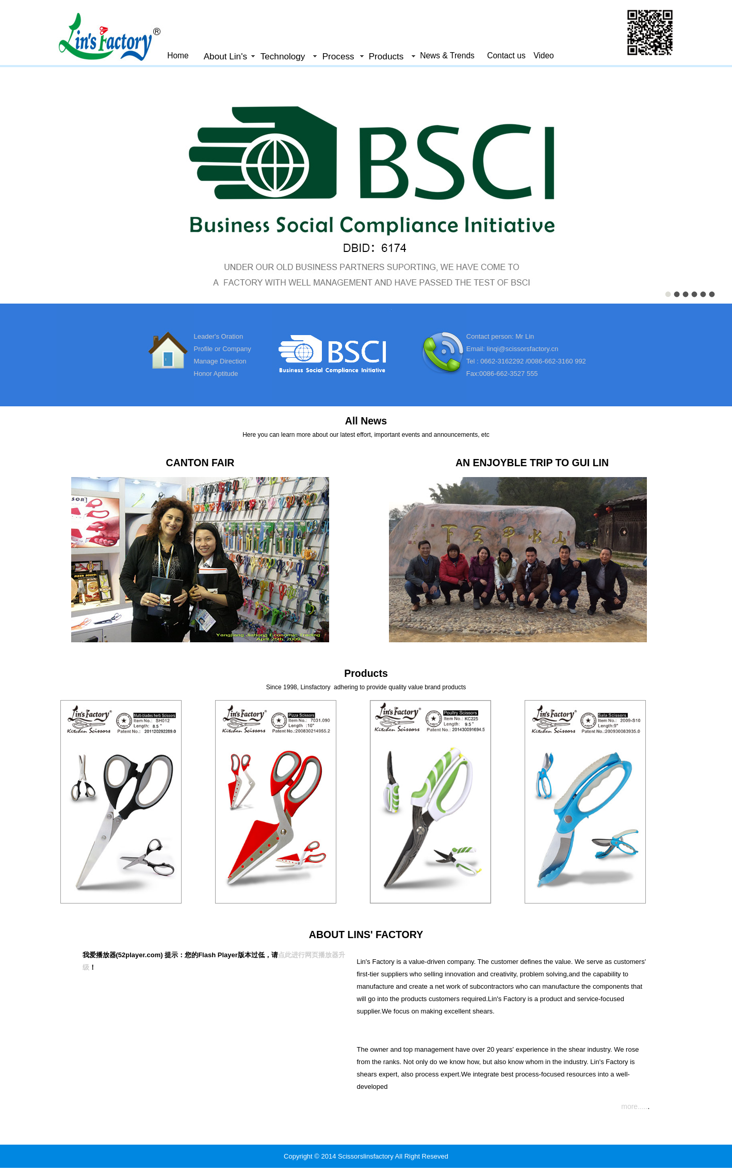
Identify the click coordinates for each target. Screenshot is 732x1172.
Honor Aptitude (216, 373)
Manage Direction (220, 361)
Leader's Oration (218, 336)
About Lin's (225, 56)
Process (338, 56)
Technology (283, 56)
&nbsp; (366, 183)
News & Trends (447, 55)
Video (543, 55)
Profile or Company (222, 349)
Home (178, 55)
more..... (634, 1106)
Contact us (506, 55)
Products (386, 56)
